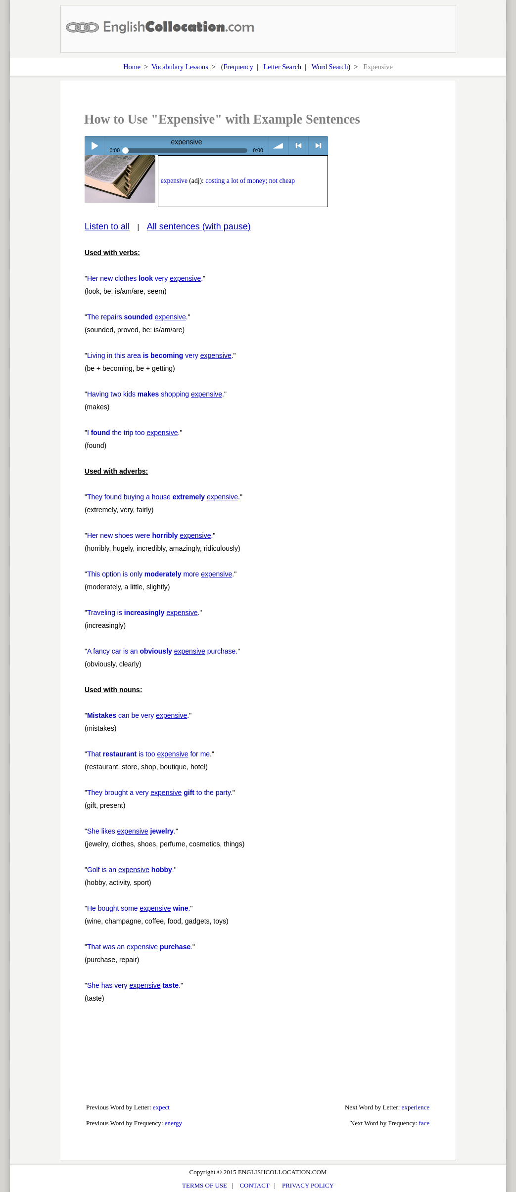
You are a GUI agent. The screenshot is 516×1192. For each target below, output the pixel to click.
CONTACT (254, 1185)
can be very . (138, 715)
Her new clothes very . (145, 278)
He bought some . (138, 908)
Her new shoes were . (150, 535)
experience (416, 1107)
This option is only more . (160, 574)
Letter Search (283, 67)
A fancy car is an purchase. (162, 651)
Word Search (330, 67)
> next (318, 145)
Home (132, 67)
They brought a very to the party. (160, 792)
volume (278, 145)
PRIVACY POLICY (308, 1185)
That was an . (139, 947)
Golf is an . (130, 870)
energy (173, 1123)
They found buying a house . (163, 497)
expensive (174, 180)
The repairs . (137, 317)
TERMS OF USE (204, 1185)
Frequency (238, 67)
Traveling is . (143, 613)
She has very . (134, 985)
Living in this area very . (160, 355)
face (424, 1123)
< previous (298, 145)
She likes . (131, 831)
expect (161, 1107)
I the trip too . (133, 433)
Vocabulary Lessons (179, 67)
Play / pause (94, 145)
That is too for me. (149, 754)
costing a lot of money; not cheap (250, 180)
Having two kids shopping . (155, 394)
